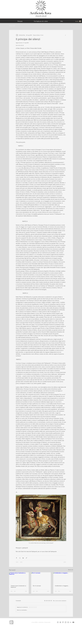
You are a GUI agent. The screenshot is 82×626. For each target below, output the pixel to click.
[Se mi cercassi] (41, 577)
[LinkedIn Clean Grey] (68, 622)
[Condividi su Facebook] (16, 558)
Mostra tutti (70, 569)
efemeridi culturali (41, 16)
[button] (71, 25)
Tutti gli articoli (12, 25)
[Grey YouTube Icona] (73, 622)
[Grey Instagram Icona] (65, 622)
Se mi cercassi (37, 585)
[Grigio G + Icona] (71, 622)
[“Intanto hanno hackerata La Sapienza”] (19, 577)
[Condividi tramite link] (26, 558)
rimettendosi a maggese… (62, 585)
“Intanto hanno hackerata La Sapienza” (18, 586)
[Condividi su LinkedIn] (23, 558)
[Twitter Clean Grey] (60, 622)
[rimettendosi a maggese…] (63, 577)
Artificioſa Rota (41, 13)
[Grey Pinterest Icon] (63, 622)
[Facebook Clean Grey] (58, 622)
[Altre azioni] (65, 35)
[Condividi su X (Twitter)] (19, 558)
